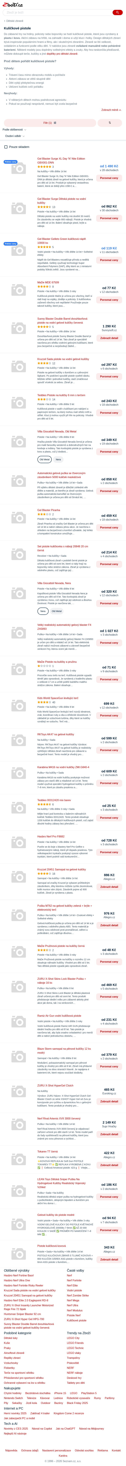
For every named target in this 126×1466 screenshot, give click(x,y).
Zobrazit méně (109, 110)
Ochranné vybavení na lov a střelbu (24, 1382)
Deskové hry (74, 1378)
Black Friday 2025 (77, 1403)
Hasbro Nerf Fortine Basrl (19, 1275)
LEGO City (73, 1338)
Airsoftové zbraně (14, 1353)
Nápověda (11, 1450)
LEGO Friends (75, 1343)
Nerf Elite (72, 1285)
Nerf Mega (73, 1300)
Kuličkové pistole (76, 1320)
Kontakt (116, 1450)
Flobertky (9, 1368)
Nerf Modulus (74, 1310)
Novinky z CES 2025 (16, 1428)
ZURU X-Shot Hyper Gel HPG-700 (24, 1319)
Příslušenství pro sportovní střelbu (24, 1378)
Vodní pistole (74, 1290)
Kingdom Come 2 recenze (69, 1413)
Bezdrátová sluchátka (37, 1393)
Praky (7, 1348)
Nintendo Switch (13, 1398)
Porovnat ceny (109, 178)
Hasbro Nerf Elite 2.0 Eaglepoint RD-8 (26, 1300)
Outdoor (45, 1403)
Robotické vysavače (78, 1398)
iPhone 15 (60, 1393)
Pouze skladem (19, 147)
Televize (31, 1398)
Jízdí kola (31, 1403)
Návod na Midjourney (91, 1428)
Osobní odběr (13, 136)
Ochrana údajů (29, 1450)
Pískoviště (73, 1363)
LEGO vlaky (74, 1353)
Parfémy (110, 1398)
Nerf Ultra (72, 1305)
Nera (58, 459)
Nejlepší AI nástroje (15, 1433)
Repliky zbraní (12, 1358)
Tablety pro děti (76, 1382)
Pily (6, 1403)
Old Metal (45, 459)
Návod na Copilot (42, 1428)
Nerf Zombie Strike (78, 1295)
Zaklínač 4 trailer (40, 1413)
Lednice (58, 1398)
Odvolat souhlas (84, 1450)
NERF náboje (75, 1372)
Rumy (97, 1398)
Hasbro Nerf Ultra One (17, 1280)
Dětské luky (11, 1338)
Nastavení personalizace (56, 1450)
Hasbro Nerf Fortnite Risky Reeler (23, 1285)
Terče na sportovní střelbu (19, 1372)
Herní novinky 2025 (15, 1413)
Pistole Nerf (74, 1315)
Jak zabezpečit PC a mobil (19, 1418)
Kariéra (63, 1455)
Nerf (69, 1275)
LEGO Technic (75, 1348)
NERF (70, 1368)
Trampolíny (73, 1358)
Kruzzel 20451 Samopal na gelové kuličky (28, 1295)
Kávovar (45, 1398)
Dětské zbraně (14, 21)
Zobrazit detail (109, 338)
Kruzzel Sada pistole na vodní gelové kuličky (30, 1290)
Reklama (103, 1450)
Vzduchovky (11, 1363)
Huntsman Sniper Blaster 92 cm (22, 1314)
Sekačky (17, 1403)
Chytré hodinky (12, 1393)
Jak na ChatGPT (65, 1428)
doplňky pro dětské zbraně (62, 53)
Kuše (7, 1343)
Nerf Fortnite (74, 1280)
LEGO (73, 1393)
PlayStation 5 (89, 1393)
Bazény (58, 1403)
